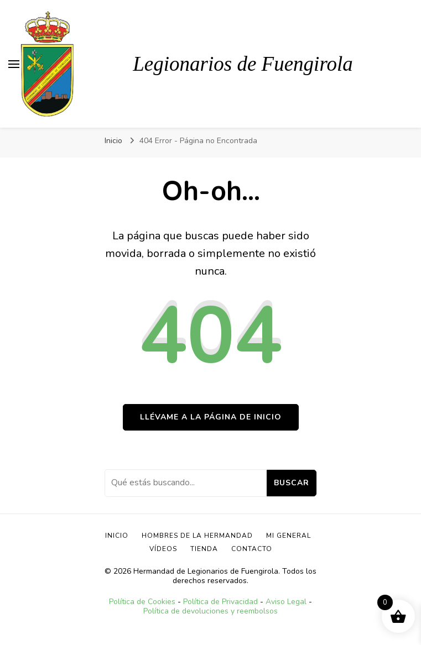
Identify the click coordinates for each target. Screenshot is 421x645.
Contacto (251, 548)
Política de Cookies (142, 601)
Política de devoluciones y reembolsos (210, 611)
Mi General (288, 535)
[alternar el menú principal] (13, 64)
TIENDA (204, 548)
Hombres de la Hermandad (197, 535)
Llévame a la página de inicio (211, 417)
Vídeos (163, 548)
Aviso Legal (286, 601)
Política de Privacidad (220, 601)
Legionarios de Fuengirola (242, 64)
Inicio (116, 535)
